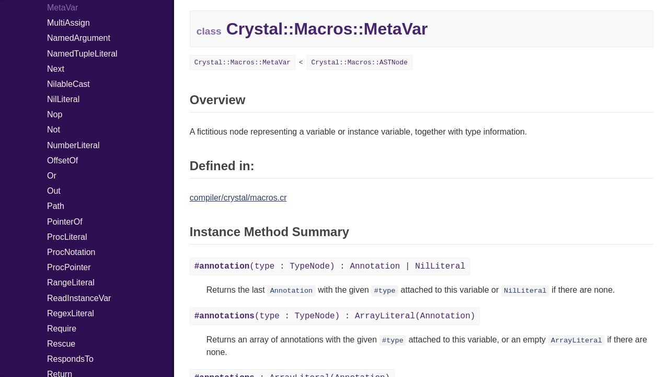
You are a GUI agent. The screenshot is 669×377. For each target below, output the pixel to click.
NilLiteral (63, 99)
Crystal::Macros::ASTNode (360, 62)
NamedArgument (78, 38)
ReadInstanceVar (79, 298)
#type (385, 291)
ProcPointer (69, 267)
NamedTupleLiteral (82, 53)
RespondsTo (70, 358)
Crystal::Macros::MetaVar (242, 62)
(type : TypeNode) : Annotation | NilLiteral (330, 266)
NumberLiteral (73, 145)
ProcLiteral (67, 236)
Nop (54, 114)
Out (54, 190)
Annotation (291, 291)
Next (55, 68)
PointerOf (65, 221)
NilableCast (68, 84)
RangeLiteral (71, 282)
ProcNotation (71, 252)
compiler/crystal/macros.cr (238, 197)
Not (53, 129)
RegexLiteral (70, 313)
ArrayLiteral (576, 341)
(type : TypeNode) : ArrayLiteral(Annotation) (335, 316)
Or (51, 175)
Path (55, 206)
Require (61, 328)
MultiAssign (68, 22)
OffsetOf (62, 160)
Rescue (61, 343)
